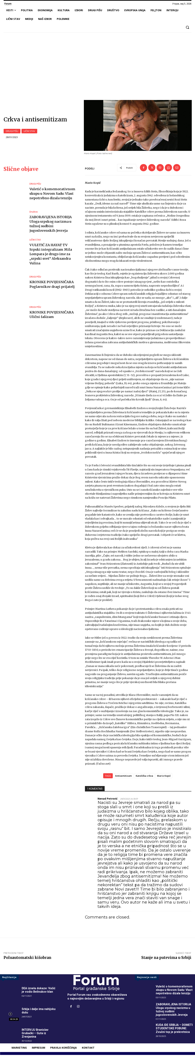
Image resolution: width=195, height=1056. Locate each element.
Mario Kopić (164, 776)
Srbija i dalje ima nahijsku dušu (39, 1011)
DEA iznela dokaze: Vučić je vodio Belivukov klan (38, 990)
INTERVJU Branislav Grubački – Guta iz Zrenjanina (35, 1034)
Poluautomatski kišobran (27, 958)
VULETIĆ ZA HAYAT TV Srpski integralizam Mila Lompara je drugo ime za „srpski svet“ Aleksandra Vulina (50, 255)
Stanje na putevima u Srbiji (166, 958)
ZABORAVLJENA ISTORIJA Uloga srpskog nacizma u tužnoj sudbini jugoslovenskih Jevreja (174, 1011)
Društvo (33, 213)
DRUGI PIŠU (12, 131)
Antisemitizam (123, 776)
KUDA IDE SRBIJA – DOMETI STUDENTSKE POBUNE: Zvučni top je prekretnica (174, 1029)
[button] (187, 27)
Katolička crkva (144, 776)
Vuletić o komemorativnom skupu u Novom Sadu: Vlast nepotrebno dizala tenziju (52, 194)
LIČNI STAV (29, 131)
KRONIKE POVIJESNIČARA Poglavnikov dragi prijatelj (52, 285)
